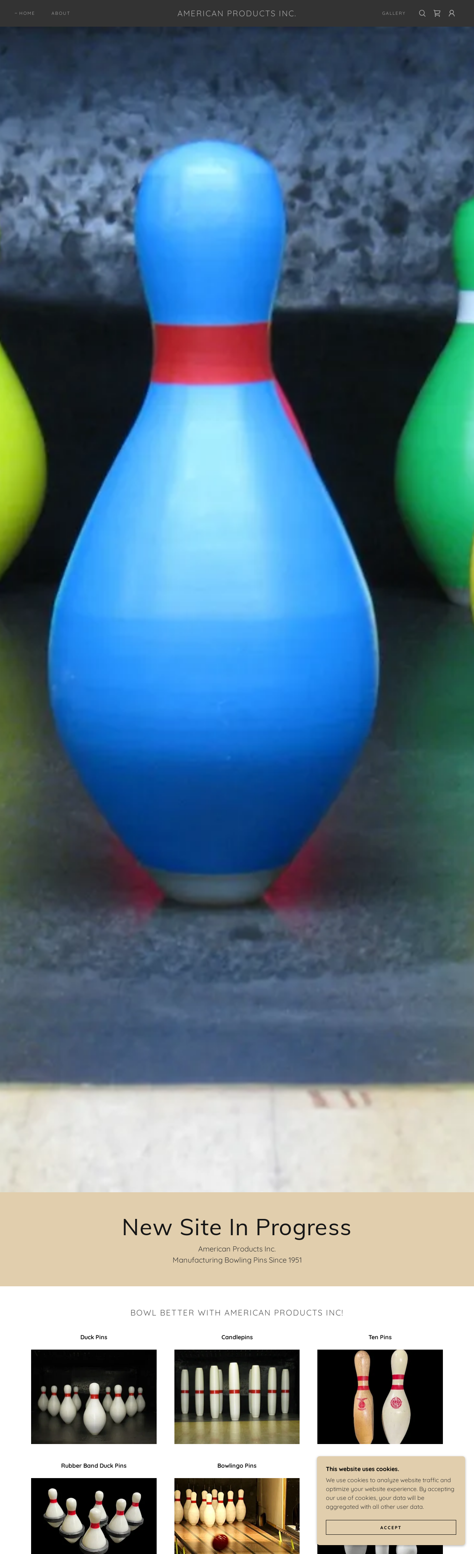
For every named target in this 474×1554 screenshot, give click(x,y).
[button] (451, 13)
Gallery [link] (394, 13)
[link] (237, 14)
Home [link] (27, 13)
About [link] (60, 13)
